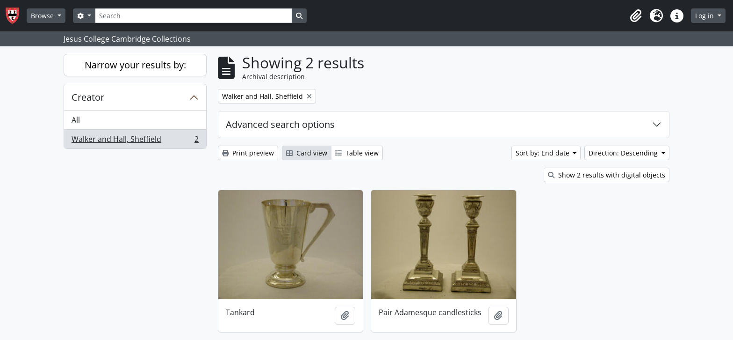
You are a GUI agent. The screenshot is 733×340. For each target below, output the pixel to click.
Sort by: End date (543, 152)
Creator (88, 97)
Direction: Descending (624, 152)
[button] (635, 16)
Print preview (248, 152)
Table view (357, 152)
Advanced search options (280, 124)
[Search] (193, 15)
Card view (306, 152)
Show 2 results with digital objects (606, 174)
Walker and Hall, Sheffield (135, 140)
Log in (705, 15)
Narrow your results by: (135, 65)
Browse (43, 15)
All (76, 120)
